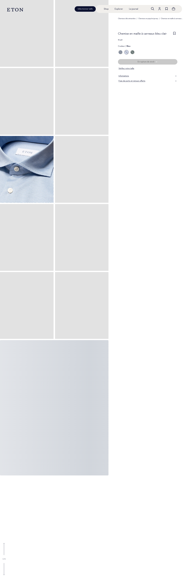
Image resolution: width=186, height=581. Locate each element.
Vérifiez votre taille (126, 69)
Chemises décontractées (127, 18)
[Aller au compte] (159, 8)
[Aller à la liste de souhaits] (166, 8)
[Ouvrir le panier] (173, 8)
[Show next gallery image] (3, 569)
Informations (147, 76)
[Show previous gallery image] (3, 549)
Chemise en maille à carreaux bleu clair (172, 18)
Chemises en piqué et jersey (148, 18)
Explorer (119, 9)
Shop (106, 9)
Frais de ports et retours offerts (147, 81)
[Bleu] (120, 52)
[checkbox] (174, 34)
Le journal (133, 9)
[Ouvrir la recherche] (152, 8)
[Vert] (132, 52)
